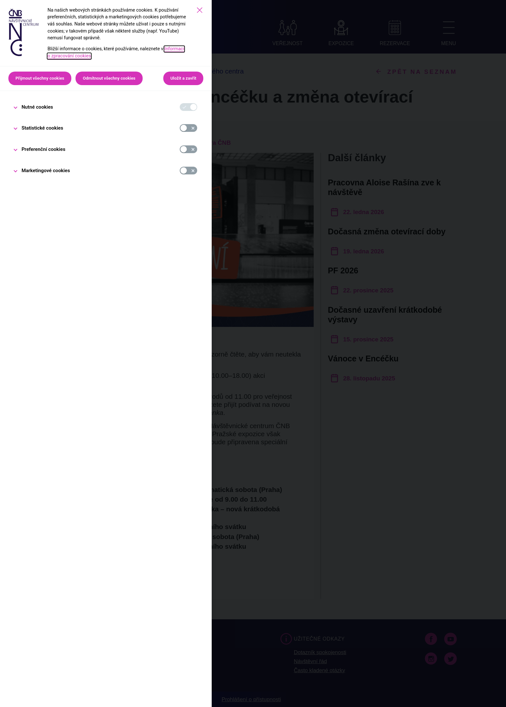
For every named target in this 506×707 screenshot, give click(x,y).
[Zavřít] (199, 10)
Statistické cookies (42, 128)
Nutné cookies (37, 107)
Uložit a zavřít (183, 78)
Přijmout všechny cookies (39, 78)
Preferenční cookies (44, 149)
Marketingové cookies (46, 170)
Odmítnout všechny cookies (109, 78)
